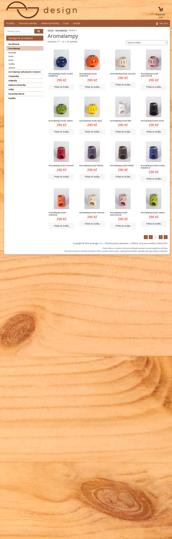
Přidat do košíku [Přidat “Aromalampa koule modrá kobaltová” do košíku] (61, 87)
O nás (66, 23)
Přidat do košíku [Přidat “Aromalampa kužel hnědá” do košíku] (122, 176)
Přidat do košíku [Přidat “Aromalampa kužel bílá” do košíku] (122, 131)
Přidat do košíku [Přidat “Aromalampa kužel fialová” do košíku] (92, 176)
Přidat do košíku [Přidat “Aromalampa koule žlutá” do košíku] (92, 131)
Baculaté (12, 52)
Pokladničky (14, 76)
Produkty (10, 23)
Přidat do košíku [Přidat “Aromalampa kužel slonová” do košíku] (92, 223)
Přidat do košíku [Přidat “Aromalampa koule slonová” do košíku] (122, 84)
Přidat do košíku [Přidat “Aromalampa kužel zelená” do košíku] (153, 223)
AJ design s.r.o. (41, 10)
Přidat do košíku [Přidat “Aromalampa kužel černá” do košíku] (153, 131)
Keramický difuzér (16, 94)
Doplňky (12, 98)
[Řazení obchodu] (147, 42)
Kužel (11, 60)
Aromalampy (14, 48)
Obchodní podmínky (28, 23)
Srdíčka (12, 64)
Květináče (13, 80)
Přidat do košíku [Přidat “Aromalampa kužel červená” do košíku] (61, 176)
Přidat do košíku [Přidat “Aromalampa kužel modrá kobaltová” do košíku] (153, 178)
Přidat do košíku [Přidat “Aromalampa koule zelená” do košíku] (61, 131)
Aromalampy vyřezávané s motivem (25, 72)
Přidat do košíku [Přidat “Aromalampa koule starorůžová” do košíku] (153, 87)
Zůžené (12, 67)
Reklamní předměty (50, 23)
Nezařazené (14, 44)
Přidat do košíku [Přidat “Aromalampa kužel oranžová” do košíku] (61, 226)
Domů (51, 30)
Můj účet (164, 23)
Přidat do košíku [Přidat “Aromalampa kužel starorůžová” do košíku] (122, 226)
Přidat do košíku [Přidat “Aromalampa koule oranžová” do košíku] (92, 87)
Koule (11, 56)
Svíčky (11, 89)
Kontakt (76, 23)
